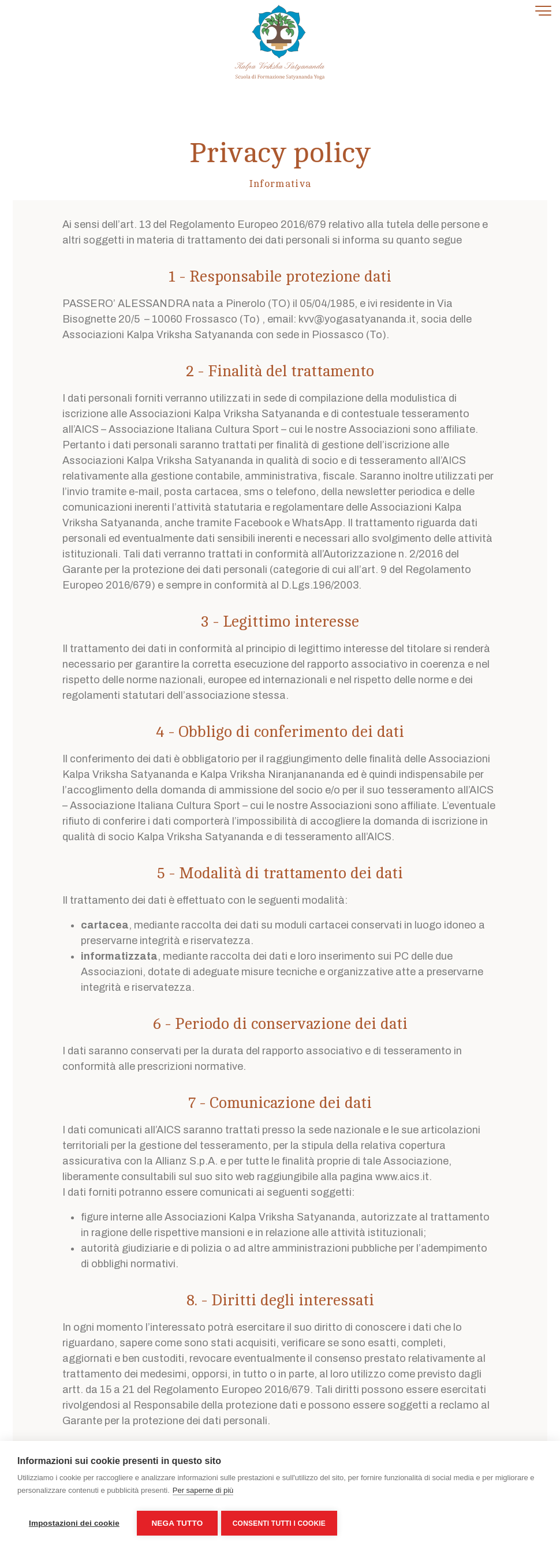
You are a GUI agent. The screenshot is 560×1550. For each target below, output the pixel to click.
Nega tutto (177, 1523)
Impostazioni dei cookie (74, 1523)
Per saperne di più (203, 1492)
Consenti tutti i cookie (281, 1523)
